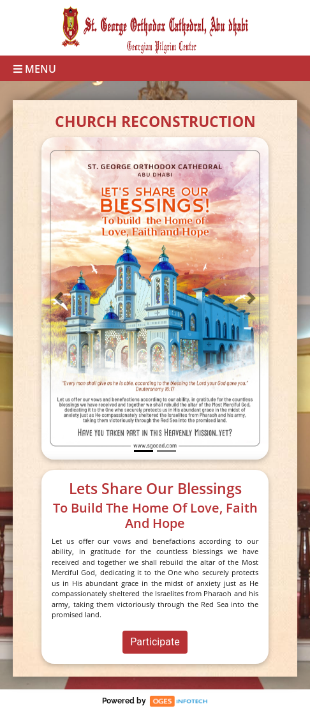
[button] (58, 298)
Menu (34, 69)
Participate (154, 642)
